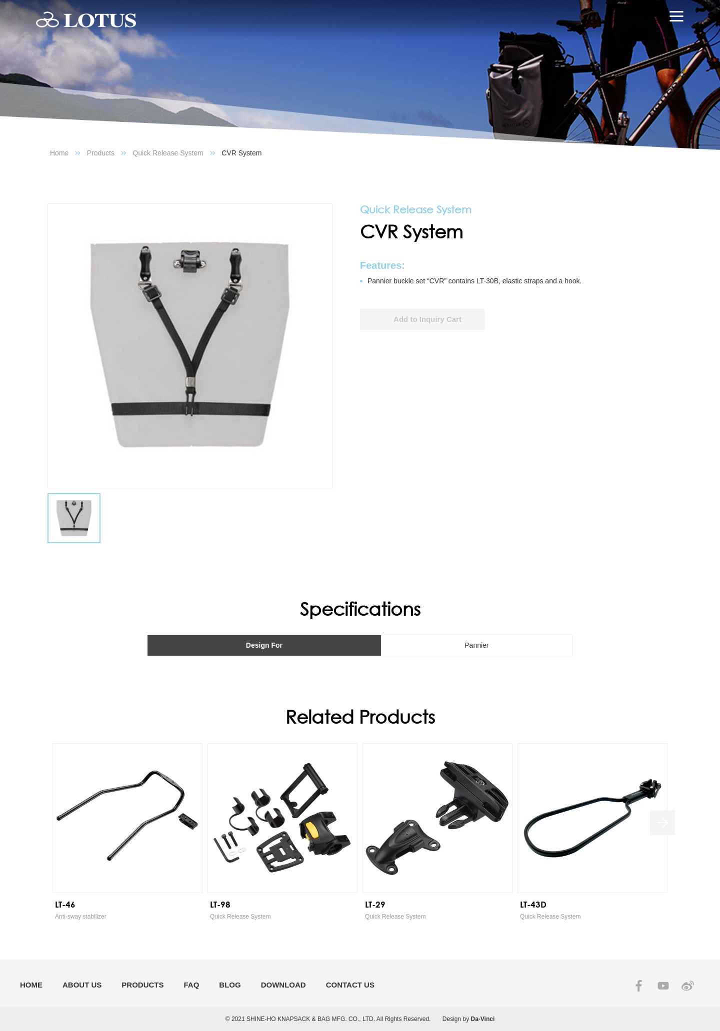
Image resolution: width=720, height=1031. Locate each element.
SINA (688, 986)
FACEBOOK (638, 986)
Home (59, 153)
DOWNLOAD (283, 985)
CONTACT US (350, 985)
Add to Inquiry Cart (428, 319)
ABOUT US (82, 985)
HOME (31, 985)
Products (100, 153)
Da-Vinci (483, 1019)
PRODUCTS (143, 985)
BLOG (229, 985)
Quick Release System (168, 153)
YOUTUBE (663, 986)
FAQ (192, 985)
